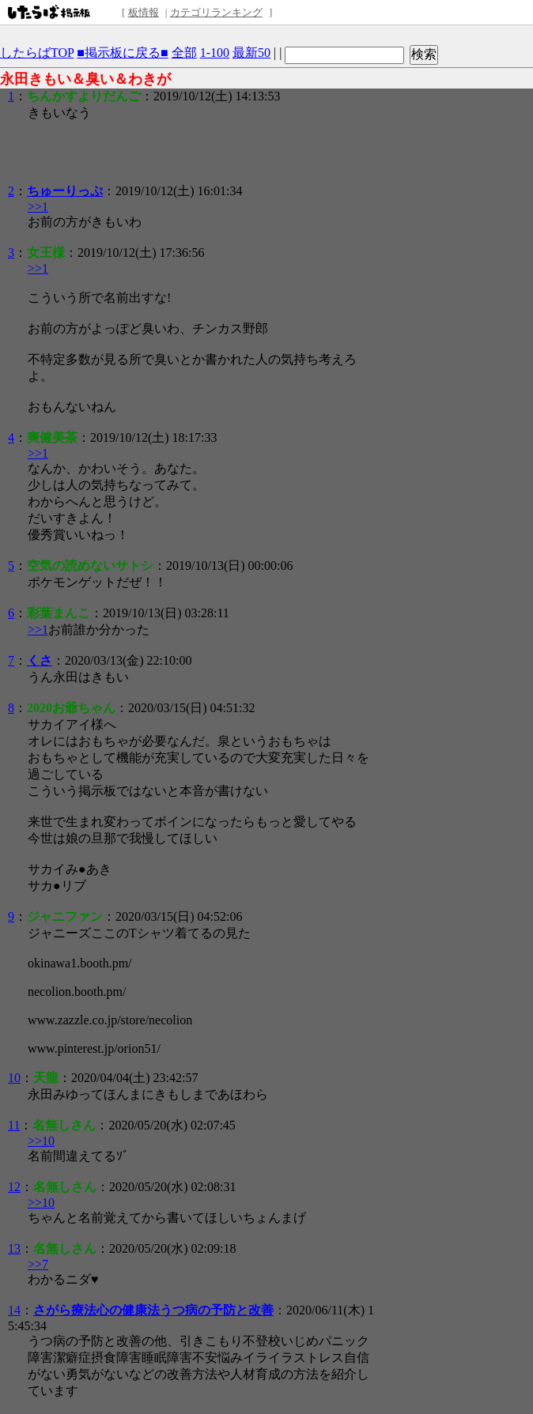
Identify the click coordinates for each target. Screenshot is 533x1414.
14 (14, 1310)
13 (14, 1248)
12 (14, 1186)
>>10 (41, 1141)
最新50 (251, 52)
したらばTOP (37, 52)
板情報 (143, 12)
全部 (184, 52)
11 (14, 1125)
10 (14, 1077)
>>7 (38, 1264)
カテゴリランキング (216, 12)
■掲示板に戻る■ (122, 52)
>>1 (38, 206)
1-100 (214, 52)
